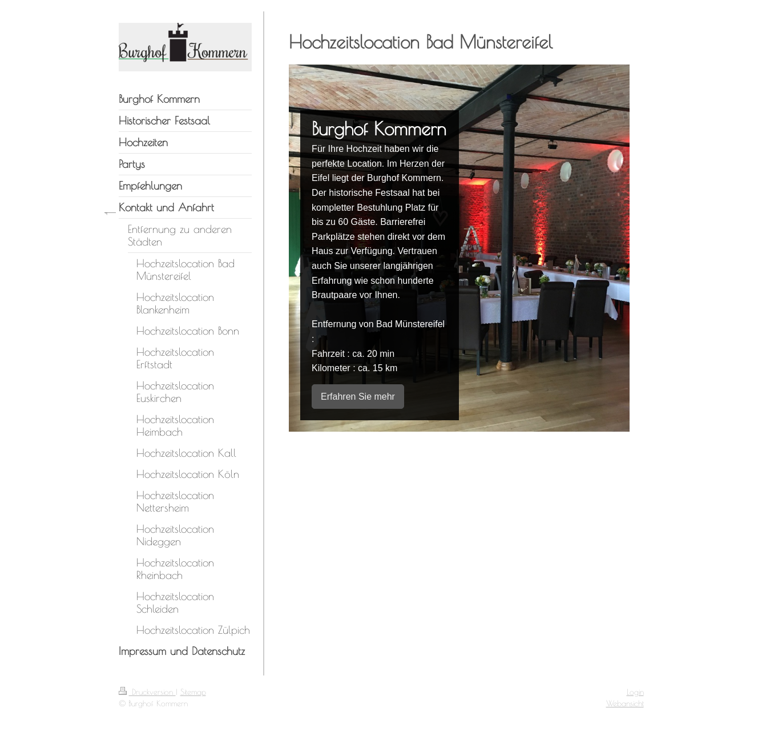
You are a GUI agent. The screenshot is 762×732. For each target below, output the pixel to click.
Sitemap (193, 692)
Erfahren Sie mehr (358, 396)
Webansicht (625, 703)
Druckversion (147, 692)
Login (635, 692)
